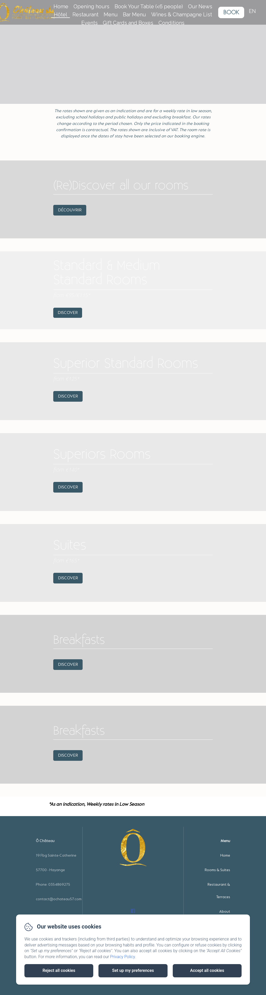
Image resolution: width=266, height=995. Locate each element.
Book (231, 12)
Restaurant (85, 14)
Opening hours (91, 6)
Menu (111, 14)
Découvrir (70, 210)
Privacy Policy (122, 956)
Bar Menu (134, 14)
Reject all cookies (59, 970)
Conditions (171, 23)
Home (61, 6)
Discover (68, 312)
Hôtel (60, 14)
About (224, 911)
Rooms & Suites (217, 870)
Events (89, 23)
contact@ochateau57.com (59, 899)
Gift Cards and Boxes (128, 23)
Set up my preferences (133, 970)
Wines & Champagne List (181, 14)
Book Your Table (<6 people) (149, 6)
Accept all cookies (207, 970)
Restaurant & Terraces (219, 890)
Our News (200, 6)
